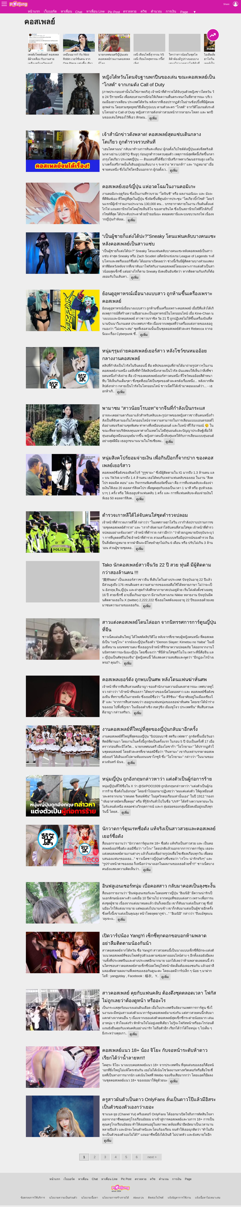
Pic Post (114, 12)
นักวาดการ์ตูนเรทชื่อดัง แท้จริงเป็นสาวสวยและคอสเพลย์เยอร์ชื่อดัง (159, 834)
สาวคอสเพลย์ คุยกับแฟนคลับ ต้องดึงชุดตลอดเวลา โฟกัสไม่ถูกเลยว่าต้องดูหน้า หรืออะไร (159, 998)
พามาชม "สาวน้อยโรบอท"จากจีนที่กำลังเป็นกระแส (153, 409)
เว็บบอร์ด (50, 11)
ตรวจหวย (130, 11)
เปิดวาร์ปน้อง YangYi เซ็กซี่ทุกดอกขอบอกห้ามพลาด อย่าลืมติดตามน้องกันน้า (154, 941)
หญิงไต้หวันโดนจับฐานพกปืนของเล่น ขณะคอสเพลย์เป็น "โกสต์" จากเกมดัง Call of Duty (158, 82)
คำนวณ (156, 11)
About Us (138, 1199)
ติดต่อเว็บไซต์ (155, 1199)
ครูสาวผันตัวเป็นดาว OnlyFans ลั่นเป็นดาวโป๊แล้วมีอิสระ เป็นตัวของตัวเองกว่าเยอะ (159, 1104)
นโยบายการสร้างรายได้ (115, 1199)
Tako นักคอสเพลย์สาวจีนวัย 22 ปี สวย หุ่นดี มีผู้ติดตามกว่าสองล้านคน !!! (156, 570)
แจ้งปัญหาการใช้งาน (179, 1199)
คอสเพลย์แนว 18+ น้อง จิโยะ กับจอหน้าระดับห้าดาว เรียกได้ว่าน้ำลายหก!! (155, 1055)
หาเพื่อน (66, 11)
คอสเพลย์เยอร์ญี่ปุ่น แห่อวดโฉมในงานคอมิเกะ (149, 188)
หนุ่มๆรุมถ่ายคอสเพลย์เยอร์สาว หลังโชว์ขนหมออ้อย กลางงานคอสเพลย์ (154, 356)
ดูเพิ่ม (153, 120)
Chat (78, 12)
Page (184, 12)
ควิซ (144, 11)
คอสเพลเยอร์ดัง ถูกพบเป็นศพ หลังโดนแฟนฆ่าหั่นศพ (154, 681)
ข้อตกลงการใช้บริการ (33, 1199)
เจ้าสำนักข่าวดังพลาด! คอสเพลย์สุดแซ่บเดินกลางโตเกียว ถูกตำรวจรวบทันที (151, 139)
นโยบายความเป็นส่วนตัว (63, 1199)
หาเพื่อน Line (95, 11)
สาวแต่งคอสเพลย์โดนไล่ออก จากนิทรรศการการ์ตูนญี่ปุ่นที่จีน (159, 627)
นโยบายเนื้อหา (89, 1199)
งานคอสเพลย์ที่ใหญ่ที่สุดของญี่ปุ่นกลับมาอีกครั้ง (150, 730)
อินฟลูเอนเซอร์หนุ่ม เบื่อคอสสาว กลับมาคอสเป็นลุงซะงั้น (159, 887)
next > (151, 1158)
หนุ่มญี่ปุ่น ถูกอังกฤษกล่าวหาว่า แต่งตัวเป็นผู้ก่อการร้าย (157, 780)
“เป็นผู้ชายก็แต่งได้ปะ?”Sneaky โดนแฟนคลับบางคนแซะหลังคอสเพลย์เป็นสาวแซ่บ (159, 241)
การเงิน (171, 11)
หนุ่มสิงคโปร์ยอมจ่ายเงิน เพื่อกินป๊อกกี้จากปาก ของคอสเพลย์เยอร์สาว (158, 463)
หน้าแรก (34, 11)
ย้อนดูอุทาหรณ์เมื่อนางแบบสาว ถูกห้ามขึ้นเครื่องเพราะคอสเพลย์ (157, 298)
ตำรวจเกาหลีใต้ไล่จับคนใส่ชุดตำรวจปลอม (145, 516)
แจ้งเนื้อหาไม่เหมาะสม (207, 1199)
